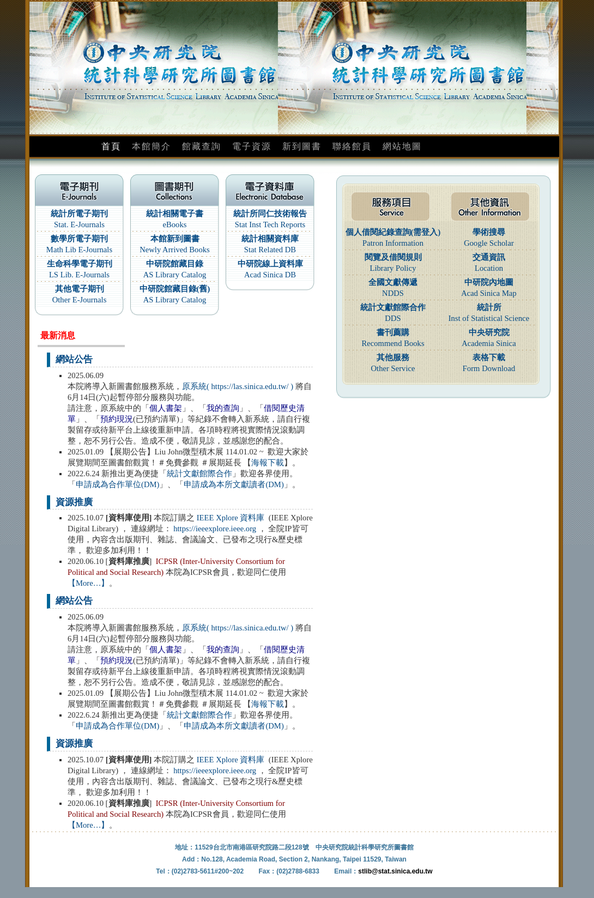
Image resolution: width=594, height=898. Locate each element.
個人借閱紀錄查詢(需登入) (393, 232)
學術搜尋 (488, 232)
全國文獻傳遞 (392, 282)
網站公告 (74, 359)
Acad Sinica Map (489, 293)
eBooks (175, 224)
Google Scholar (489, 243)
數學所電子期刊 (79, 238)
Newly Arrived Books (175, 249)
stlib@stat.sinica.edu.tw (395, 871)
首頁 (111, 146)
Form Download (489, 368)
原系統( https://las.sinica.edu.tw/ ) (237, 386)
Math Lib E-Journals (79, 249)
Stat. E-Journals (79, 224)
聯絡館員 (352, 146)
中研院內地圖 (488, 282)
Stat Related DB (270, 249)
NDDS (393, 293)
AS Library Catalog (175, 274)
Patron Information (392, 243)
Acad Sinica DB (270, 274)
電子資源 (251, 146)
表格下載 (488, 357)
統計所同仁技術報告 (270, 213)
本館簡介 (151, 146)
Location (489, 268)
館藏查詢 (201, 146)
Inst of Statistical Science (489, 318)
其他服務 (393, 357)
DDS (393, 318)
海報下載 (267, 462)
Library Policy (392, 268)
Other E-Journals (79, 299)
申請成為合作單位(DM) (117, 484)
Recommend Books (392, 343)
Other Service (393, 368)
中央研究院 (489, 332)
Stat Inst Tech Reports (270, 224)
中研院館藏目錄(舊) (175, 288)
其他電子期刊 (79, 288)
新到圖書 (302, 146)
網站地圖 (402, 146)
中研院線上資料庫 (270, 263)
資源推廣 (74, 502)
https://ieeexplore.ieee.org (214, 528)
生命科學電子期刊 (79, 263)
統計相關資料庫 (270, 238)
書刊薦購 (393, 332)
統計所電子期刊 (79, 213)
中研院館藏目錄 (174, 263)
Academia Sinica (489, 343)
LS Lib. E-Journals (79, 274)
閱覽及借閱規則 (393, 257)
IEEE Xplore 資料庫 (231, 517)
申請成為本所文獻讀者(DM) (233, 484)
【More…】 (88, 583)
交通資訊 (488, 257)
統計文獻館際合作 (199, 473)
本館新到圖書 (174, 238)
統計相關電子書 (174, 213)
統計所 (489, 307)
